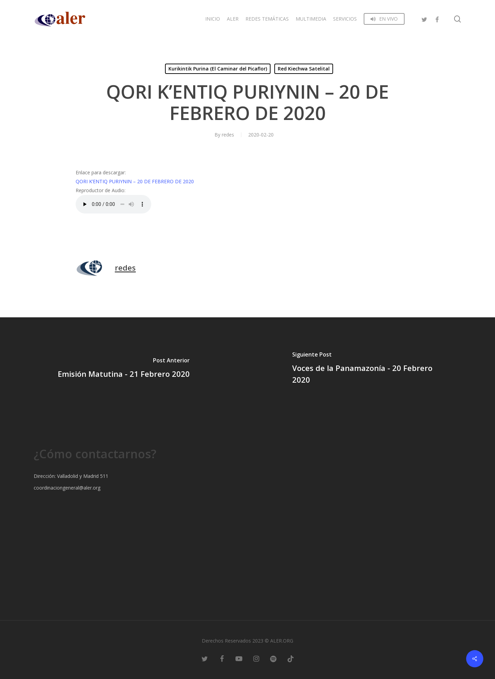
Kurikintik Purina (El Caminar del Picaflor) (217, 68)
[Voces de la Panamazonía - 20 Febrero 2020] (371, 368)
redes (228, 134)
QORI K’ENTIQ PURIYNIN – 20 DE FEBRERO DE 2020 (135, 181)
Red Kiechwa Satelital (304, 68)
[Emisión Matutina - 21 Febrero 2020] (124, 368)
